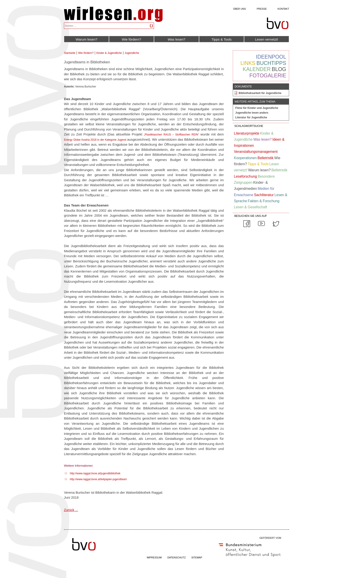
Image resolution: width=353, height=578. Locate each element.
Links (247, 63)
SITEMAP (196, 557)
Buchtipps (271, 63)
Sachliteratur (264, 195)
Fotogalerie (267, 75)
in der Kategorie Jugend (111, 139)
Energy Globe (72, 139)
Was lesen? (176, 39)
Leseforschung (245, 176)
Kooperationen (245, 158)
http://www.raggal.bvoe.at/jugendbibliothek (95, 473)
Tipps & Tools (221, 39)
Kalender (257, 69)
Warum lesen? (86, 39)
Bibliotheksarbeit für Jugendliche (260, 93)
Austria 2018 (89, 139)
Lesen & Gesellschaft (250, 207)
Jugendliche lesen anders (251, 112)
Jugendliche (132, 53)
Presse (262, 8)
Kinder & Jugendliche (109, 53)
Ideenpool (271, 57)
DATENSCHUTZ (176, 557)
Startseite (69, 53)
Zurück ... (71, 510)
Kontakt (283, 8)
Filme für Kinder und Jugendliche (256, 108)
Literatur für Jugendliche (251, 117)
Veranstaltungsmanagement (256, 152)
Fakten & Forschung (263, 201)
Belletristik (266, 158)
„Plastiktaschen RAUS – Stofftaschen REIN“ (171, 134)
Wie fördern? (131, 39)
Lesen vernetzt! (266, 39)
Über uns (239, 8)
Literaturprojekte (246, 133)
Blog (279, 69)
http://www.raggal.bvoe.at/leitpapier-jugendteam (98, 479)
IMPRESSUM (154, 557)
